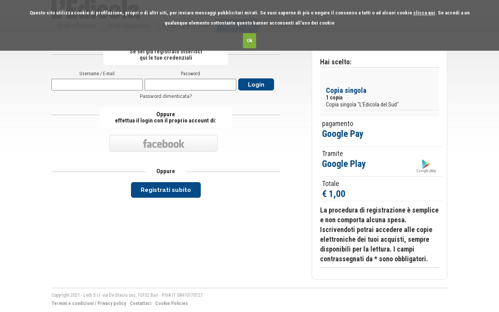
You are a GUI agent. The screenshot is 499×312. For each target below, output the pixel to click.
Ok (250, 40)
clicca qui (424, 13)
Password (190, 73)
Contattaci (140, 303)
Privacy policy (111, 303)
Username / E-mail (97, 73)
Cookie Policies (171, 303)
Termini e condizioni (72, 303)
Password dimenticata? (166, 96)
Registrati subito (166, 189)
